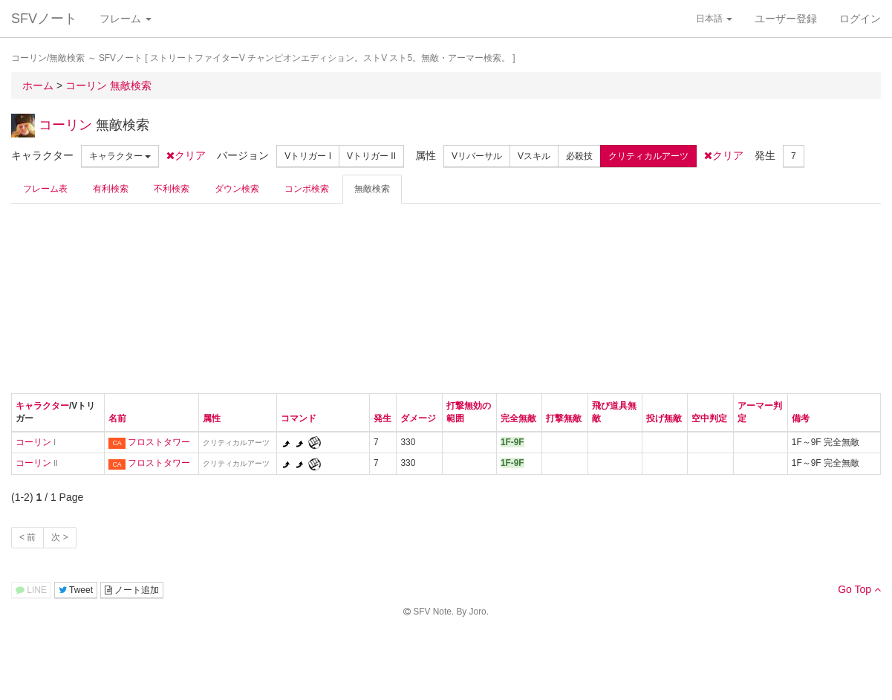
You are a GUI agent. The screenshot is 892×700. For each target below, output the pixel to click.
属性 (212, 418)
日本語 (714, 18)
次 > (59, 537)
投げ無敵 (664, 418)
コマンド (298, 418)
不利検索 (171, 189)
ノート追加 (132, 590)
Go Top (859, 589)
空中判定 (709, 418)
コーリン (65, 124)
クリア (186, 155)
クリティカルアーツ (648, 156)
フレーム (126, 19)
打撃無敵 (564, 418)
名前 (117, 418)
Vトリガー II (371, 156)
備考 (801, 418)
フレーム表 (45, 189)
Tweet (76, 590)
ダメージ (418, 418)
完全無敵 (518, 418)
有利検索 (110, 189)
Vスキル (534, 156)
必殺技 (579, 156)
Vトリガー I (307, 156)
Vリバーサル (477, 156)
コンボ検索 (306, 189)
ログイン (860, 19)
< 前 (27, 537)
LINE (31, 590)
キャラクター (120, 156)
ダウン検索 (237, 189)
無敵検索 (372, 189)
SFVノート (44, 18)
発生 (382, 418)
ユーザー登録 (786, 19)
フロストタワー (159, 442)
